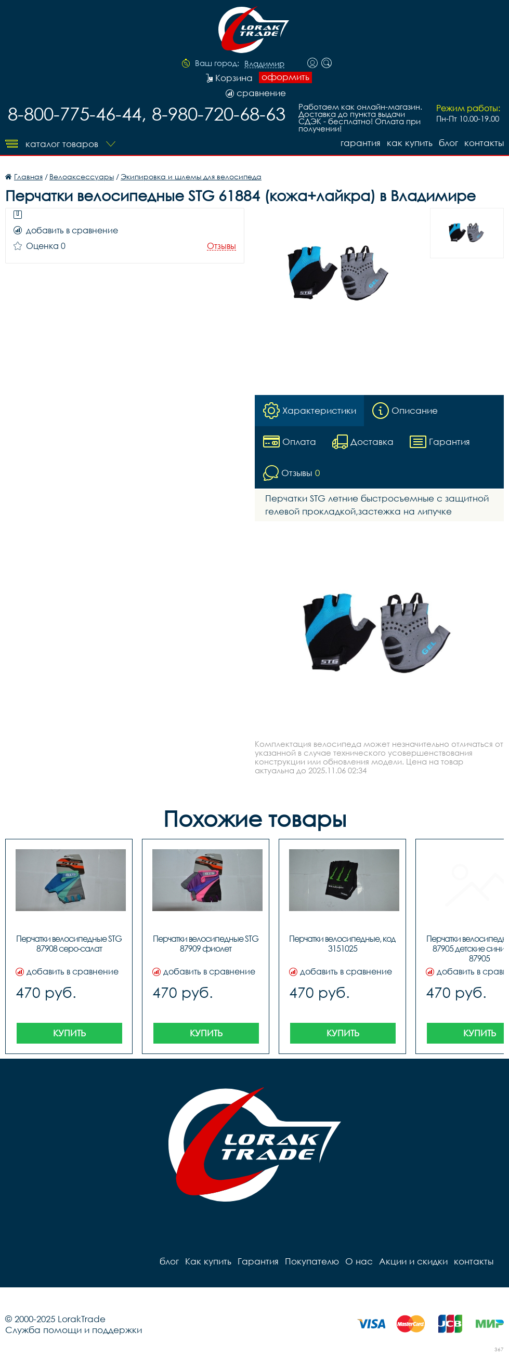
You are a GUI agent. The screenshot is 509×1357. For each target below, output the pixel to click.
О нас (359, 1261)
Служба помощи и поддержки (73, 1329)
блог (448, 142)
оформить (285, 77)
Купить (69, 1032)
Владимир (264, 64)
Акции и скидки (413, 1261)
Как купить (410, 142)
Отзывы (221, 246)
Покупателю (312, 1261)
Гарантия (361, 142)
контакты (484, 142)
